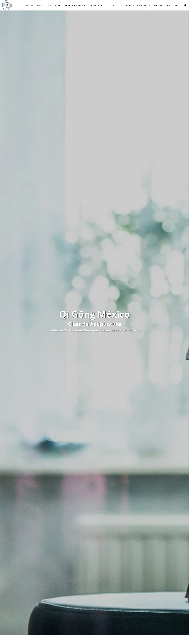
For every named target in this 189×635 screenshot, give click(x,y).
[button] (185, 5)
